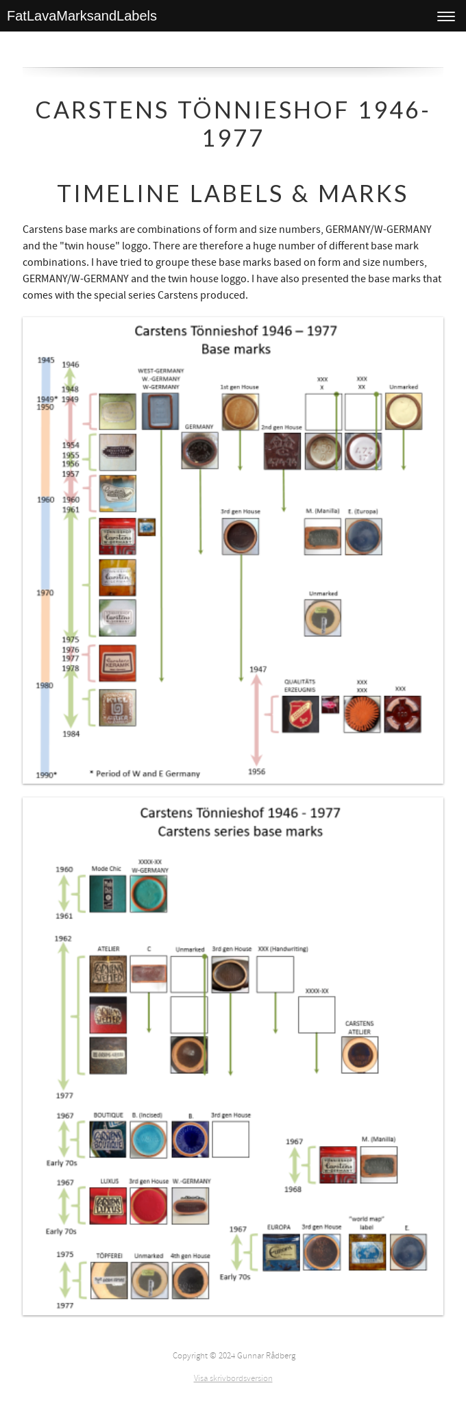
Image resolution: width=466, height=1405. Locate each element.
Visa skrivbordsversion (233, 1378)
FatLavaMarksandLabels (82, 15)
